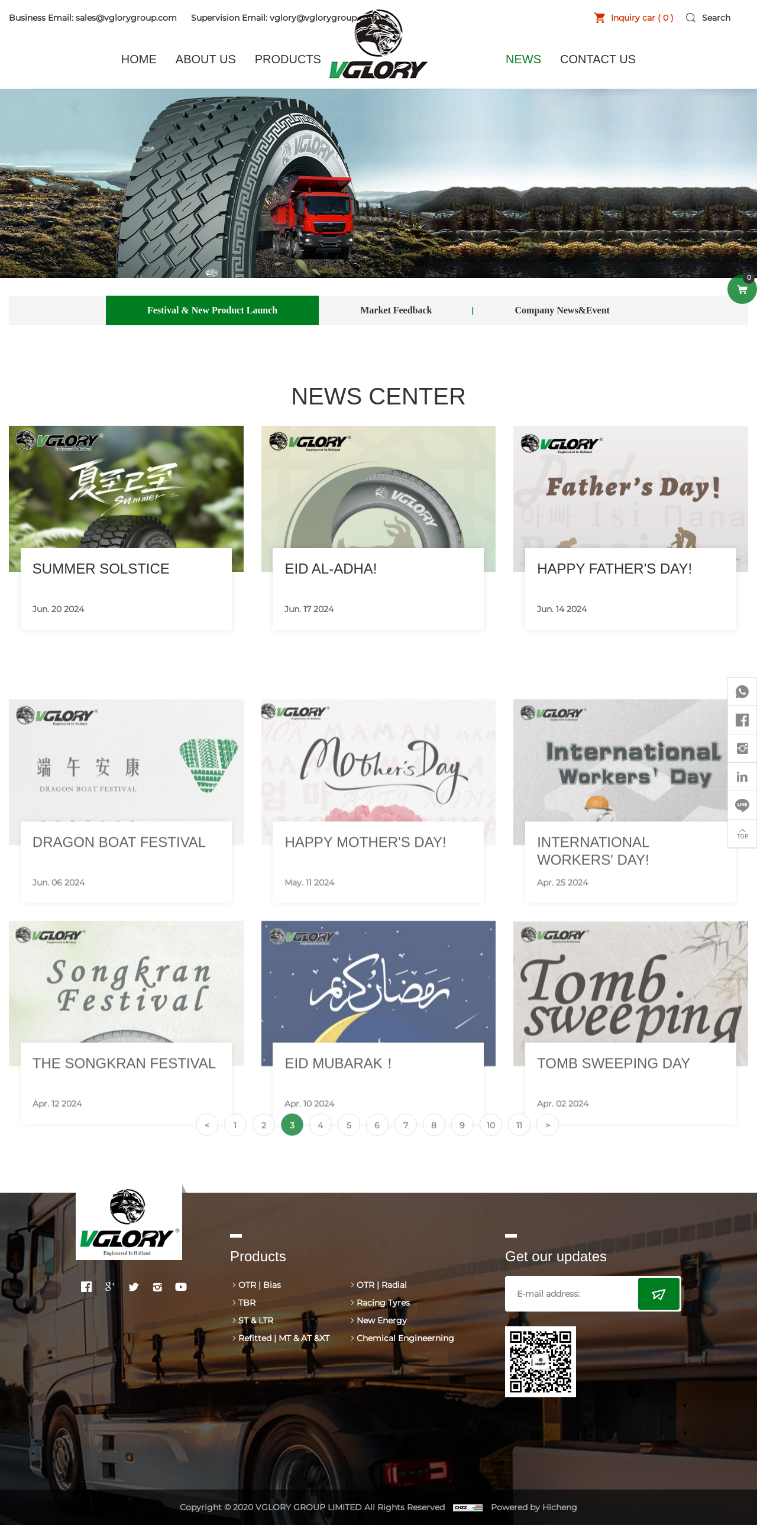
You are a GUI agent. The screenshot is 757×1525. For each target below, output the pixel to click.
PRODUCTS (288, 59)
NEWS (523, 59)
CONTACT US (598, 59)
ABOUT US (206, 59)
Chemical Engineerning (405, 1338)
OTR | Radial (382, 1285)
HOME (139, 59)
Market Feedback (396, 310)
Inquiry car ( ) (642, 17)
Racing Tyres (383, 1302)
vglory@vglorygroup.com (323, 17)
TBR (246, 1302)
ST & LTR (255, 1320)
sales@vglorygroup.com (126, 17)
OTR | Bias (259, 1285)
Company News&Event (562, 310)
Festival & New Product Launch (212, 310)
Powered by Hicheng (534, 1507)
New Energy (382, 1320)
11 (519, 1138)
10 (491, 1138)
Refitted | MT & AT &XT (283, 1338)
